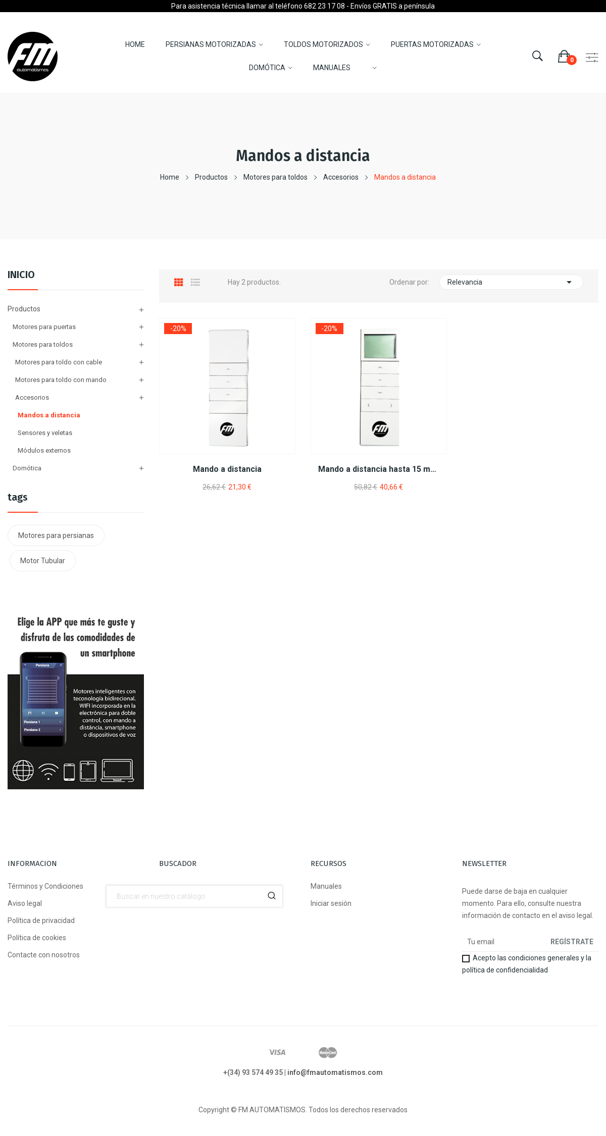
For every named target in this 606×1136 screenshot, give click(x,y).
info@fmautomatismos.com (335, 1072)
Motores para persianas (56, 535)
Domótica (27, 468)
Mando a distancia (227, 469)
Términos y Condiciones (45, 886)
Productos (24, 309)
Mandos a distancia (49, 415)
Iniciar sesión (331, 903)
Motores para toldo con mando (61, 380)
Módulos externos (44, 450)
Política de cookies (37, 938)
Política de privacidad (41, 920)
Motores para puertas (44, 327)
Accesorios (32, 397)
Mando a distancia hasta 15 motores (378, 469)
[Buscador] (194, 896)
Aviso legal (25, 903)
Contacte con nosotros (44, 955)
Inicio (21, 275)
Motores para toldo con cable (58, 362)
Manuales (326, 886)
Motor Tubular (42, 561)
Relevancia (511, 282)
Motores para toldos (43, 344)
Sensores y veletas (45, 433)
